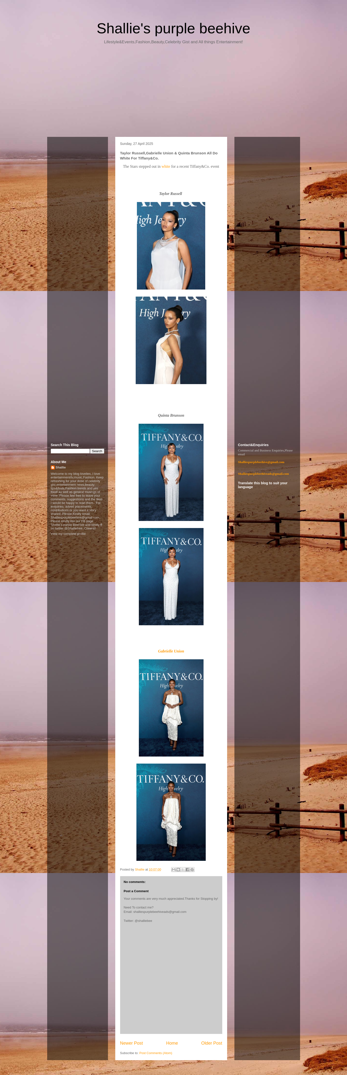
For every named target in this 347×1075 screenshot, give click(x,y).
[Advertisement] (173, 92)
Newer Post (131, 1043)
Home (172, 1043)
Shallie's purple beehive (173, 28)
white (166, 166)
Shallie (61, 467)
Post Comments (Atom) (155, 1053)
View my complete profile (68, 534)
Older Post (211, 1043)
